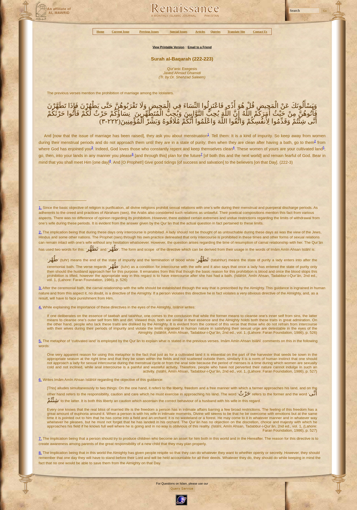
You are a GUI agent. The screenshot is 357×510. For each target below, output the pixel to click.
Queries (216, 31)
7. (40, 438)
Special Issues (178, 31)
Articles (200, 31)
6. (40, 380)
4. (40, 307)
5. (40, 341)
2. (40, 232)
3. (40, 288)
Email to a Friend (200, 47)
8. (40, 453)
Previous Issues (149, 31)
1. (40, 208)
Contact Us (260, 31)
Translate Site (236, 31)
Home (100, 31)
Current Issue (120, 31)
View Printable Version (168, 47)
